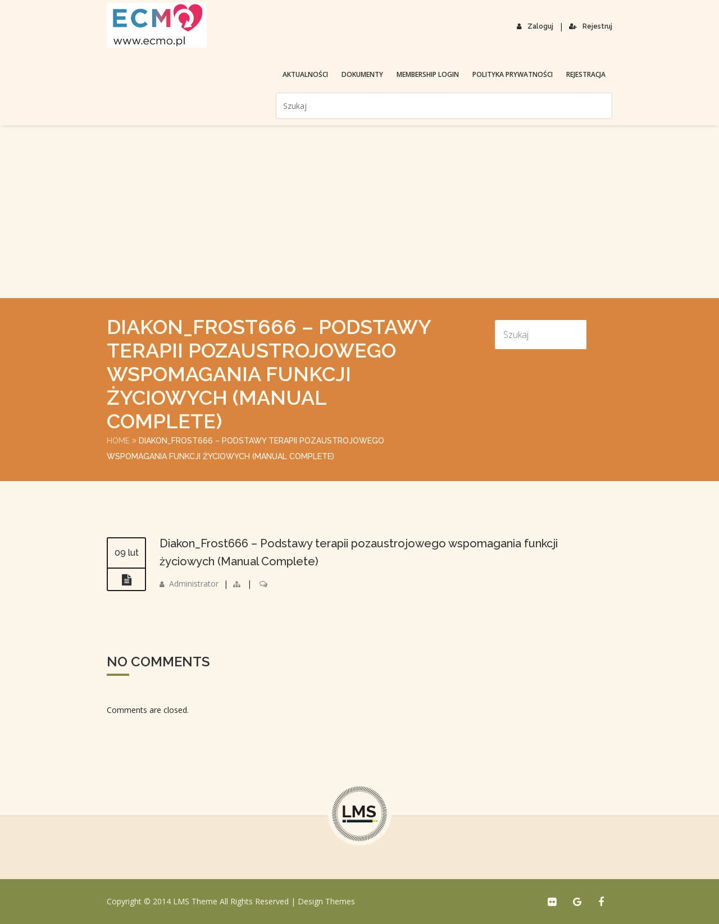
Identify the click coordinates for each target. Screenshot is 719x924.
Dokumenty (362, 74)
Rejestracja (586, 74)
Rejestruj (590, 26)
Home (118, 440)
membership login (428, 74)
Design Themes (326, 901)
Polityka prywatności (512, 74)
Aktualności (305, 74)
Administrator (194, 583)
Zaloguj (535, 26)
